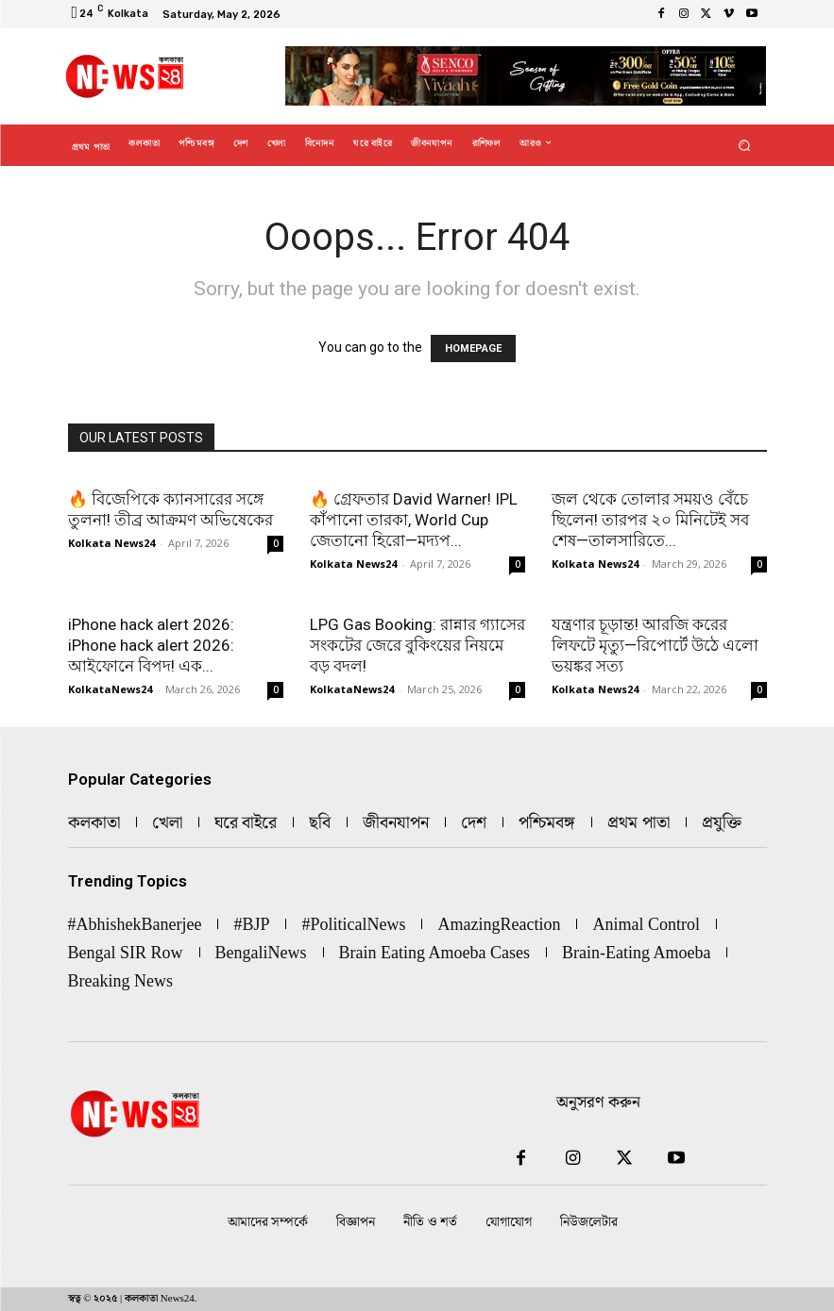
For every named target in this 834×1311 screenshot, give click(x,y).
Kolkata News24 (111, 543)
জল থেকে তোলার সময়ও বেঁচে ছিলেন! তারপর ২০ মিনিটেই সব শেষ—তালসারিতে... (650, 520)
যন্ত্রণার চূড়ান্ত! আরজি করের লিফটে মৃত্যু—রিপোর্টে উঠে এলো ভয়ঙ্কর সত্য (655, 645)
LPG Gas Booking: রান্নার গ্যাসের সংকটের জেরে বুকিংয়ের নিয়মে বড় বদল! (417, 645)
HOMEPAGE (473, 348)
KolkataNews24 (110, 689)
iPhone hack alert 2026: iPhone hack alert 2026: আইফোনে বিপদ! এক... (151, 645)
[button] (743, 144)
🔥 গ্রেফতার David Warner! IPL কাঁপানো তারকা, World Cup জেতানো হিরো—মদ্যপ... (414, 520)
